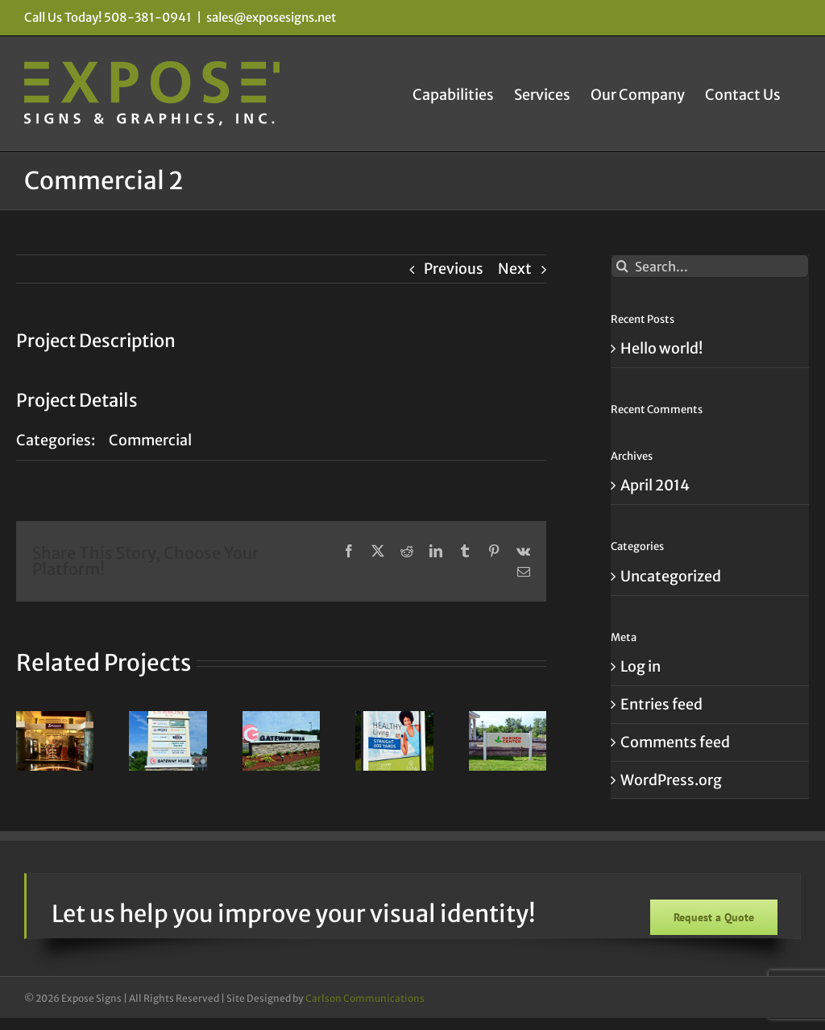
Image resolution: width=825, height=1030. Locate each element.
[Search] (622, 266)
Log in (640, 666)
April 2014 (655, 485)
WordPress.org (671, 780)
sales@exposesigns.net (271, 17)
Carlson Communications (365, 998)
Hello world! (661, 348)
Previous (453, 268)
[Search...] (710, 266)
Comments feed (675, 742)
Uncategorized (670, 576)
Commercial (150, 440)
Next (515, 268)
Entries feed (661, 704)
